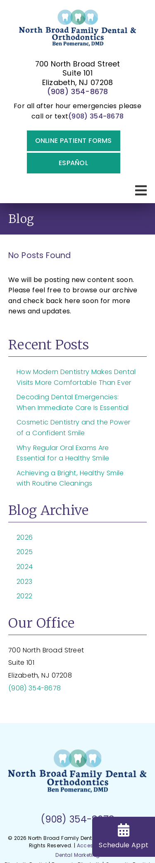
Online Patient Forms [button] (73, 140)
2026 (25, 537)
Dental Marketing (77, 854)
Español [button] (73, 163)
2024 (25, 566)
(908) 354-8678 (77, 92)
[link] (78, 30)
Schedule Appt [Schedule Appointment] (123, 836)
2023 (24, 581)
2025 (25, 552)
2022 (24, 596)
